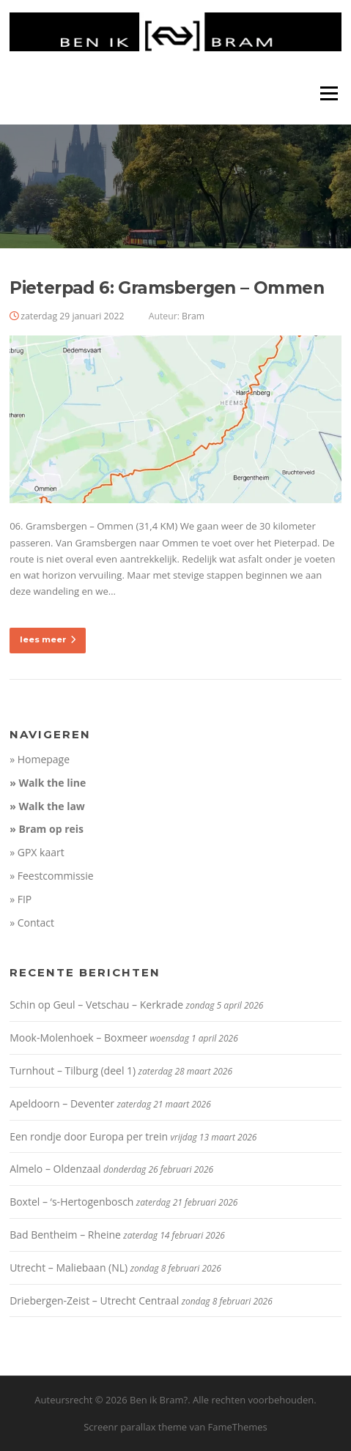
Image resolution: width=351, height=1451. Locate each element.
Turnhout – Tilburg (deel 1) (73, 1070)
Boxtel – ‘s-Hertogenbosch (71, 1202)
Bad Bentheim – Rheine (65, 1235)
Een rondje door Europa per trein (89, 1136)
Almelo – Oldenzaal (55, 1169)
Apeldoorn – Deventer (62, 1103)
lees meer (47, 639)
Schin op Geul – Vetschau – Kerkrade (96, 1005)
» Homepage (40, 759)
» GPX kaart (37, 852)
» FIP (21, 899)
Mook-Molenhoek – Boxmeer (78, 1037)
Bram (193, 316)
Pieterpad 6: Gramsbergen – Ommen (167, 288)
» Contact (32, 922)
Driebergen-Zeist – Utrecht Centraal (94, 1300)
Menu (328, 93)
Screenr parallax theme (135, 1426)
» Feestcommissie (52, 876)
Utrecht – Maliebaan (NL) (69, 1267)
